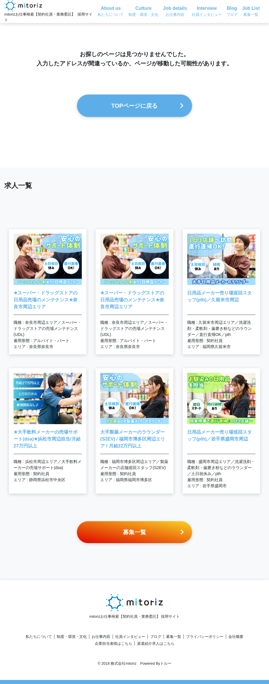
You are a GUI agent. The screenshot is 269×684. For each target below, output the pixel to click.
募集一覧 (173, 636)
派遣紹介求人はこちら (156, 643)
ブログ (155, 636)
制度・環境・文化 (72, 636)
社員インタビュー (130, 636)
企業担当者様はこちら (113, 643)
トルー (165, 663)
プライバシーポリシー (204, 636)
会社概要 (235, 636)
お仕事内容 (101, 636)
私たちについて (39, 636)
